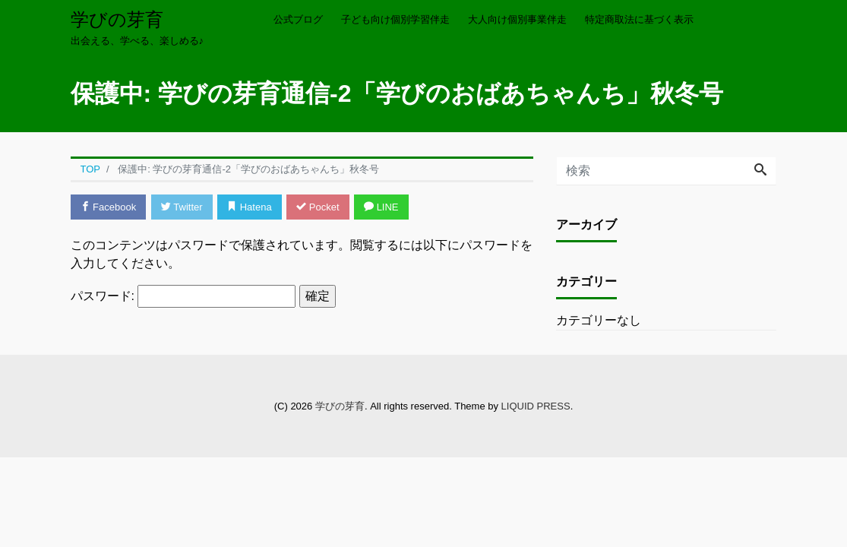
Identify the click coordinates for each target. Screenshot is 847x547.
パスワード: (183, 296)
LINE (381, 207)
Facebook (109, 207)
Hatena (249, 207)
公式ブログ (298, 19)
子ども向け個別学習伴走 (395, 19)
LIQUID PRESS (535, 406)
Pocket (317, 207)
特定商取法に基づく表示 (639, 19)
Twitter (182, 207)
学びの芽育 (117, 19)
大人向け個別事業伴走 (517, 19)
